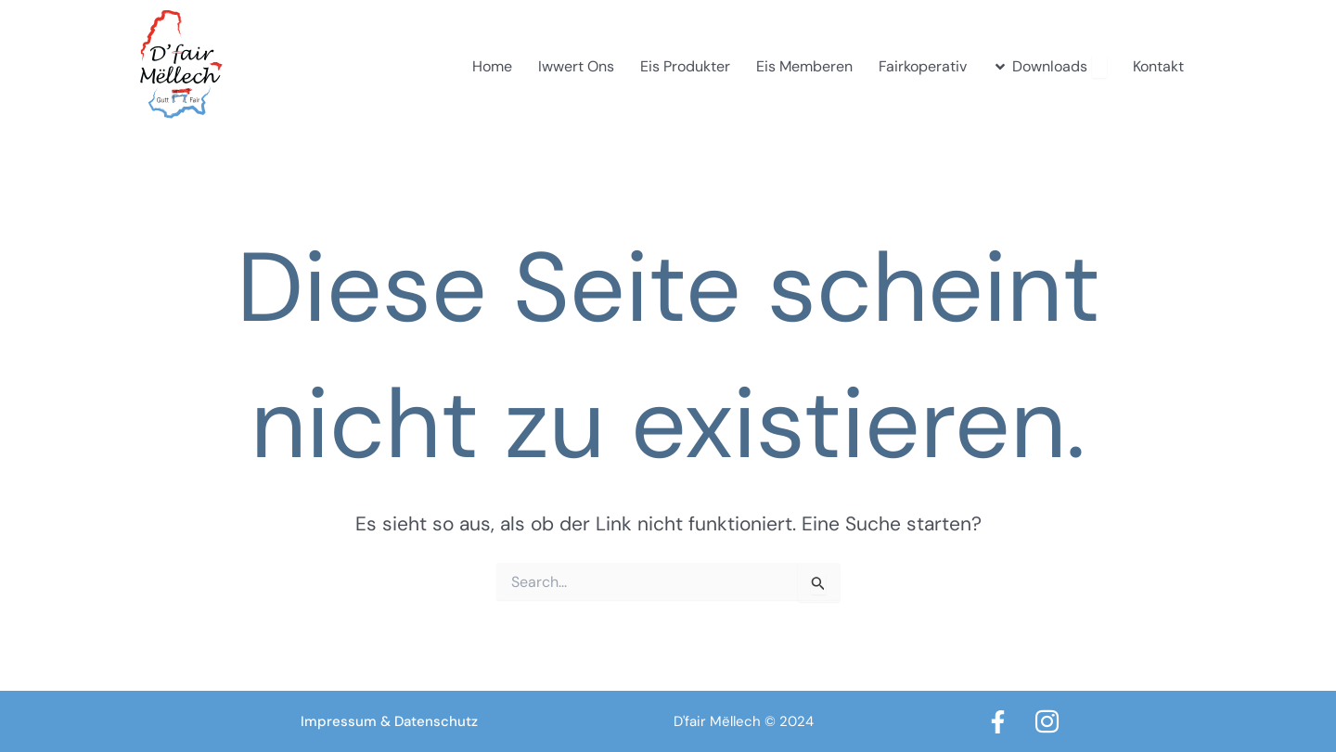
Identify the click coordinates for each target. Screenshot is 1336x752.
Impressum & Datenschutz (389, 721)
